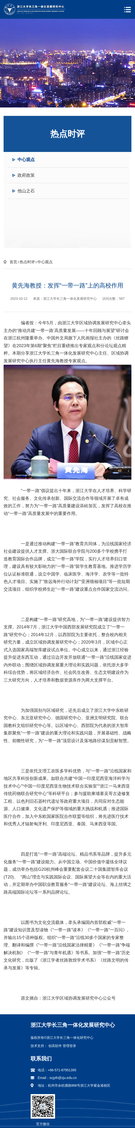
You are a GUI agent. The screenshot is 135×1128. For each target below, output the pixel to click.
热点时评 (27, 262)
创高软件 (55, 1046)
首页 (13, 262)
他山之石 (26, 190)
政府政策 (26, 175)
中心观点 (26, 159)
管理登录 (69, 1046)
